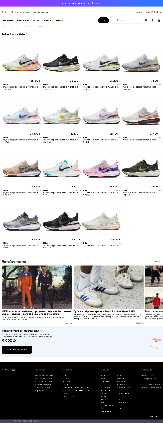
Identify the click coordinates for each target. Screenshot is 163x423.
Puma (119, 376)
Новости (138, 12)
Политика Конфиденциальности (77, 391)
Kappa (104, 394)
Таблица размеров (44, 388)
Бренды (47, 20)
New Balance (107, 406)
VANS (119, 397)
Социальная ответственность (76, 388)
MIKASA (104, 397)
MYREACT (105, 400)
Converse (105, 382)
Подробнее (96, 3)
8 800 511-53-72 (153, 12)
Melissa (104, 403)
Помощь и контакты (44, 376)
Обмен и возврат (40, 12)
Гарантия (39, 391)
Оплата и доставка (20, 12)
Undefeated (122, 403)
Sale (59, 20)
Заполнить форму (17, 350)
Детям (35, 20)
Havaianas (105, 391)
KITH (119, 409)
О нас (5, 12)
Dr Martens (106, 388)
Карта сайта (68, 397)
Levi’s (119, 406)
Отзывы (66, 379)
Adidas (104, 376)
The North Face (124, 388)
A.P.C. (119, 400)
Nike (19, 26)
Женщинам (23, 20)
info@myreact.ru (148, 379)
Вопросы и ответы (43, 379)
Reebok (120, 379)
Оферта (66, 394)
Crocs (103, 385)
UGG (119, 391)
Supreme (121, 385)
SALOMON (121, 382)
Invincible (29, 26)
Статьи (66, 385)
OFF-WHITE (106, 412)
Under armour (123, 394)
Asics (103, 379)
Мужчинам (7, 20)
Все (157, 262)
